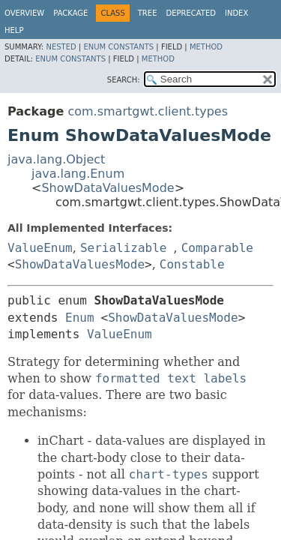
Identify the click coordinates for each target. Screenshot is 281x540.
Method (206, 47)
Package (70, 13)
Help (13, 30)
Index (236, 13)
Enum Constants (118, 47)
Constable (192, 264)
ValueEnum (40, 248)
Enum (79, 317)
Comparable (217, 248)
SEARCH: (123, 80)
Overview (24, 13)
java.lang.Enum (77, 173)
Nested (61, 47)
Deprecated (191, 13)
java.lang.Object (56, 159)
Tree (147, 13)
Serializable (123, 248)
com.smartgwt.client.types (147, 111)
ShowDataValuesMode (107, 188)
